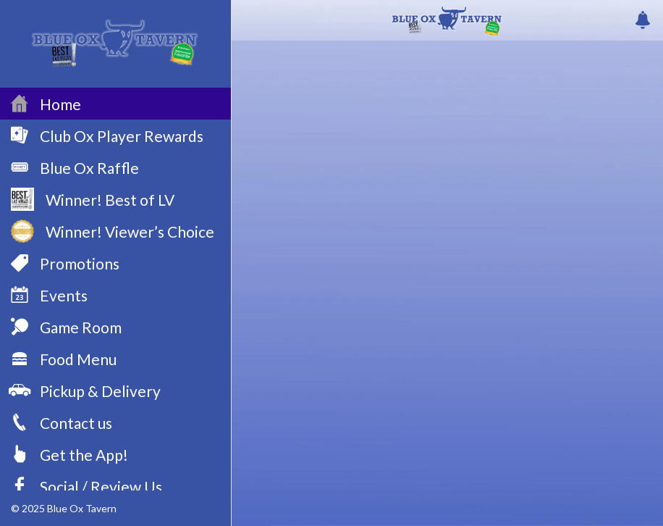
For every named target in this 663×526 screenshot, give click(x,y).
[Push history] (642, 20)
